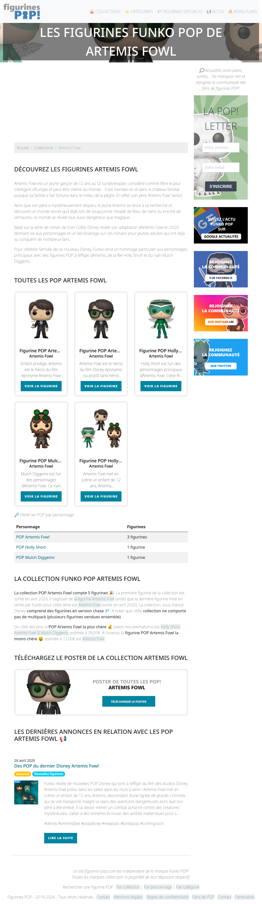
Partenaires (245, 897)
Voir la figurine (41, 386)
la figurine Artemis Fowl (94, 599)
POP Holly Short (31, 547)
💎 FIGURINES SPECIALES (179, 11)
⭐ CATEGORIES (139, 11)
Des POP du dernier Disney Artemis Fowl (56, 766)
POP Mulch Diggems (35, 557)
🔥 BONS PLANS (242, 11)
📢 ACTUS (215, 11)
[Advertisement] (101, 105)
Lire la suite (60, 838)
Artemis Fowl (89, 605)
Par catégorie (187, 887)
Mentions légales (128, 897)
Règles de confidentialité (167, 897)
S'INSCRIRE (221, 186)
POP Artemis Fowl (32, 537)
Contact (103, 897)
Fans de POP (203, 897)
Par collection (128, 887)
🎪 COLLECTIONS (105, 11)
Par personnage (158, 887)
